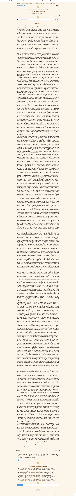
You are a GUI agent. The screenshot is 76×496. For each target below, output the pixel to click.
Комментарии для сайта (8, 495)
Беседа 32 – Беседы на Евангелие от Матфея (30, 468)
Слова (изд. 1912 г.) (38, 11)
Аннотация (35, 13)
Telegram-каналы (23, 460)
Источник (40, 13)
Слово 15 (19, 15)
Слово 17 (56, 15)
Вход (57, 5)
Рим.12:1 (34, 72)
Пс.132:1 (52, 242)
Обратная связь (26, 484)
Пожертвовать (19, 5)
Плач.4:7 (33, 352)
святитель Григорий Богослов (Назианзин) (37, 9)
